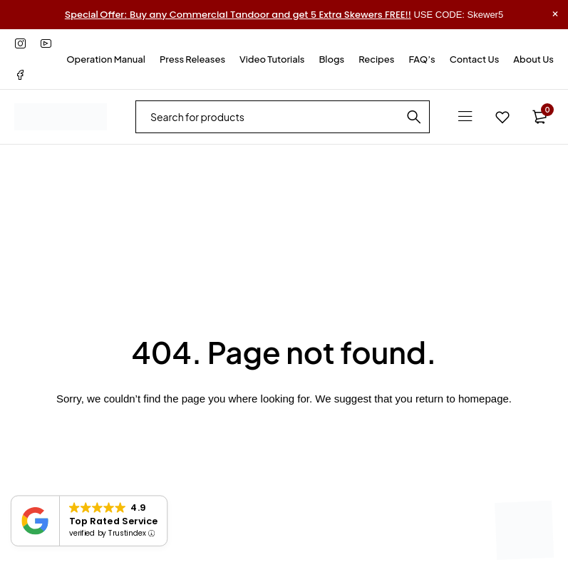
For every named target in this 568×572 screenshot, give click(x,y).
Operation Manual (105, 59)
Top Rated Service (113, 520)
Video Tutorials (271, 59)
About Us (533, 59)
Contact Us (475, 59)
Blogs (331, 59)
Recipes (376, 59)
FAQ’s (421, 59)
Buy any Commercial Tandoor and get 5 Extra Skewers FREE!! (238, 14)
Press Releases (192, 59)
